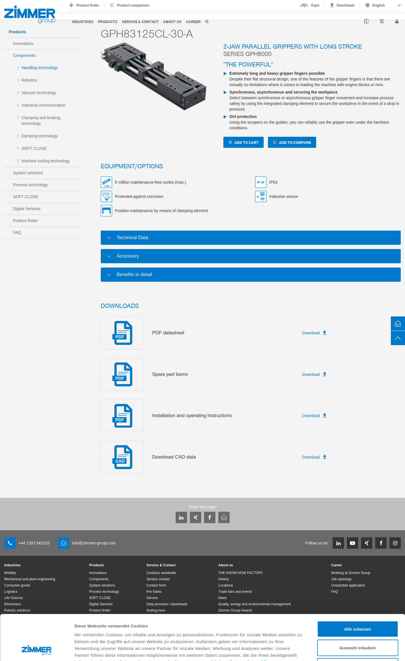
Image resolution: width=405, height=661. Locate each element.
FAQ (17, 232)
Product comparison (133, 5)
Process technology (30, 185)
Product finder (87, 5)
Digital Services (26, 208)
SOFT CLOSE (34, 148)
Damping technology (40, 136)
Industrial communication (44, 105)
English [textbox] (378, 5)
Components (24, 55)
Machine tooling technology (46, 161)
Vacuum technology (39, 92)
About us (172, 21)
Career (193, 21)
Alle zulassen (357, 586)
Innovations (23, 43)
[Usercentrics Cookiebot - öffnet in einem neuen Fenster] (37, 650)
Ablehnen (357, 623)
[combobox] (380, 5)
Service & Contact (140, 21)
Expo (315, 5)
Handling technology (40, 67)
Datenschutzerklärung (254, 619)
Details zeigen (302, 649)
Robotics (29, 80)
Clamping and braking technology (41, 120)
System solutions (28, 173)
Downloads (345, 5)
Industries (82, 21)
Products (107, 21)
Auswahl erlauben (357, 605)
